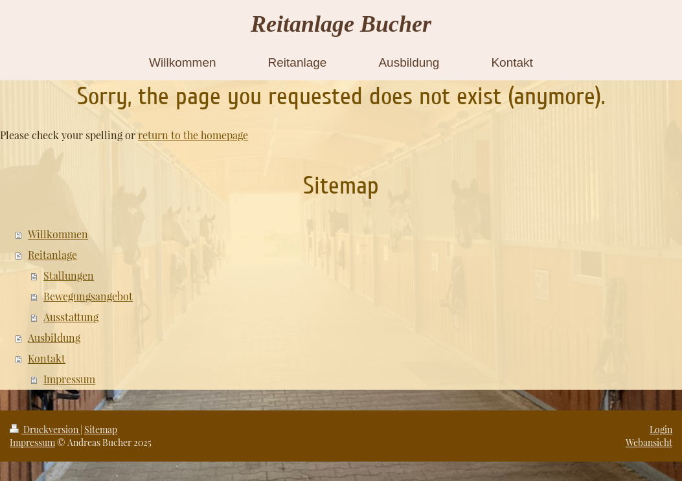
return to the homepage (193, 135)
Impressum (69, 379)
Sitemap (100, 429)
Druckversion (45, 429)
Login (661, 429)
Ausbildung (54, 337)
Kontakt (46, 358)
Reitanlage (52, 255)
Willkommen (58, 234)
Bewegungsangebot (88, 296)
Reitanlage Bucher (341, 24)
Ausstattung (70, 317)
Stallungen (68, 275)
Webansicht (649, 442)
